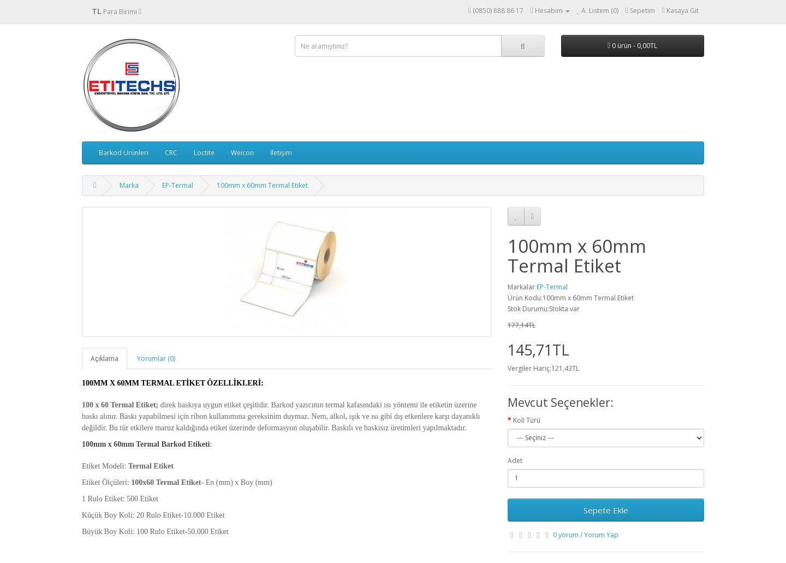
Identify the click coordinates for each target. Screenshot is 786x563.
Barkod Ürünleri (123, 152)
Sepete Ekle (605, 510)
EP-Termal (177, 185)
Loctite (204, 152)
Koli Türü (526, 420)
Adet (515, 460)
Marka (129, 185)
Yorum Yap (601, 535)
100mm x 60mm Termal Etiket (262, 185)
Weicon (242, 152)
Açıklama (104, 358)
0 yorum (566, 535)
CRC (171, 152)
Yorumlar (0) (156, 358)
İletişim (281, 152)
